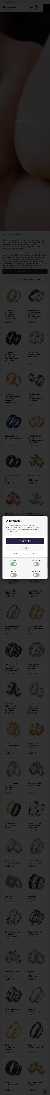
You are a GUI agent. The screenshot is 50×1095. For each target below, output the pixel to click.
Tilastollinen (36, 573)
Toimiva (13, 573)
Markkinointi (36, 562)
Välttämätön (13, 562)
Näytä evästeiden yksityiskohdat (25, 554)
